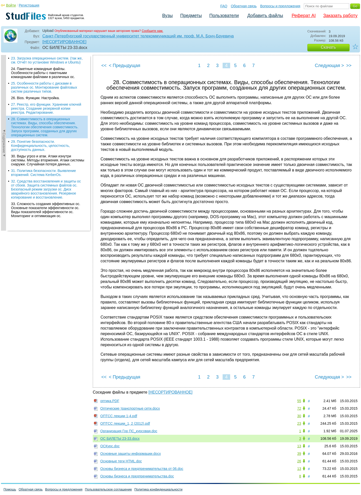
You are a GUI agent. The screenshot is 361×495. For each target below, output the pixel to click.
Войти (11, 5)
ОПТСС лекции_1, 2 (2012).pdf (125, 423)
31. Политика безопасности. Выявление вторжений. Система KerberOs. (43, 173)
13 (299, 446)
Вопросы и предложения (280, 6)
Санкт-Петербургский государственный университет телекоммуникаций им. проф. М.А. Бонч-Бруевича (138, 36)
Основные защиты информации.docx (130, 454)
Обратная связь (244, 6)
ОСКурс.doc (110, 446)
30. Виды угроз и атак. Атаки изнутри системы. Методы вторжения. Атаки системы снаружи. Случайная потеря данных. (47, 160)
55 (299, 401)
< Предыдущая (124, 65)
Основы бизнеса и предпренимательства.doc (137, 476)
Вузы (167, 15)
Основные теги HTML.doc (121, 461)
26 (299, 461)
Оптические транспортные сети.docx (130, 408)
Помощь (10, 489)
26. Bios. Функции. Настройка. (35, 98)
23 (299, 423)
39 (299, 454)
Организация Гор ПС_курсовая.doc (128, 431)
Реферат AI (304, 15)
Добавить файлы (265, 15)
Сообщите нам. (152, 30)
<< (104, 65)
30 (299, 416)
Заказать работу (340, 15)
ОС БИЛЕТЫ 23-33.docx (120, 439)
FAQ (223, 6)
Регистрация (29, 5)
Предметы (191, 15)
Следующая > (329, 65)
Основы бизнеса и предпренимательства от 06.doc (141, 469)
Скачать (328, 47)
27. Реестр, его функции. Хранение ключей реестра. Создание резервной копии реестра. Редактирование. (46, 108)
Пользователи (224, 15)
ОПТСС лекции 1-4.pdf (118, 416)
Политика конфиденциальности (158, 489)
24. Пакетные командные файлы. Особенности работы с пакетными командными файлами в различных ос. (43, 73)
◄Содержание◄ (4, 143)
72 (299, 408)
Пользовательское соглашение (108, 489)
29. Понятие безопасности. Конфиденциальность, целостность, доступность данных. (40, 146)
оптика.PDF (109, 401)
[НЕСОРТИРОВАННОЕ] (64, 42)
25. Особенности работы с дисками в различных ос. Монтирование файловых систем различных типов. (44, 87)
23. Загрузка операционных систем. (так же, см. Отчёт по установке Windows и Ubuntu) (47, 60)
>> (348, 65)
